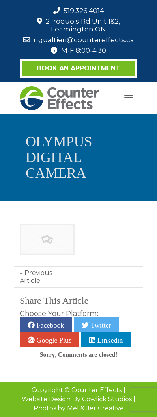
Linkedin (109, 339)
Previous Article (36, 276)
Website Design (46, 399)
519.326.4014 (84, 11)
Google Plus (53, 339)
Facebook (49, 324)
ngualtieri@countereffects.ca (84, 40)
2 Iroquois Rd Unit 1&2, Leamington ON (83, 25)
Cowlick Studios (107, 399)
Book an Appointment (78, 68)
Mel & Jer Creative (95, 408)
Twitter (100, 324)
